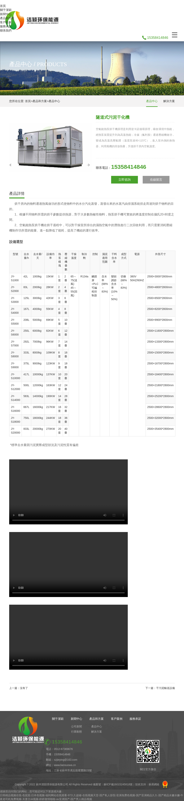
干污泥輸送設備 (165, 688)
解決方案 (169, 101)
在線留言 (156, 179)
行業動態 (76, 731)
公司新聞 (76, 726)
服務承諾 (5, 26)
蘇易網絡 (154, 784)
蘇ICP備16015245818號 (118, 784)
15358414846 (157, 38)
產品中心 (54, 101)
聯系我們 (5, 30)
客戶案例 (5, 22)
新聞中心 (5, 14)
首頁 (3, 5)
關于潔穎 (5, 9)
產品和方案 (7, 18)
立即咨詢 (124, 179)
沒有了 (24, 688)
